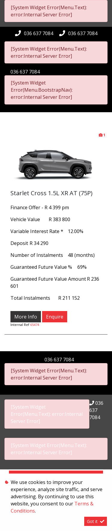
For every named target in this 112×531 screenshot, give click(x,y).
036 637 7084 (38, 33)
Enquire (54, 316)
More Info (25, 316)
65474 (34, 324)
